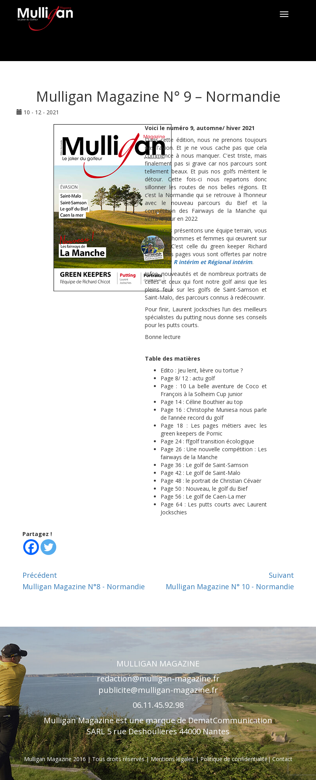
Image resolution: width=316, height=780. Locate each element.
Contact (282, 759)
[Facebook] (31, 547)
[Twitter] (48, 547)
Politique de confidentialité (234, 759)
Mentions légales (173, 759)
